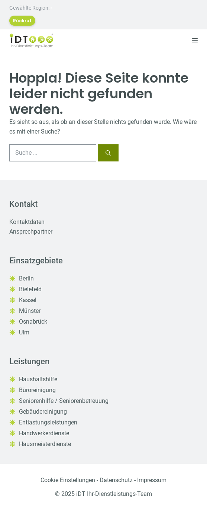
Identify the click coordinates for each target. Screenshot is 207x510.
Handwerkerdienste (44, 433)
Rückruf (22, 20)
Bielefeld (30, 289)
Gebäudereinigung (43, 411)
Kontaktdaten (27, 221)
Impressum (151, 480)
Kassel (27, 300)
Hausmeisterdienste (45, 444)
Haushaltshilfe (38, 379)
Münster (30, 310)
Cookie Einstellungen (68, 480)
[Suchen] (108, 152)
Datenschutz (116, 480)
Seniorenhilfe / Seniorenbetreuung (64, 400)
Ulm (24, 332)
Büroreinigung (37, 390)
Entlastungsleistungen (48, 422)
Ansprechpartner (30, 231)
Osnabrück (33, 321)
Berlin (26, 278)
